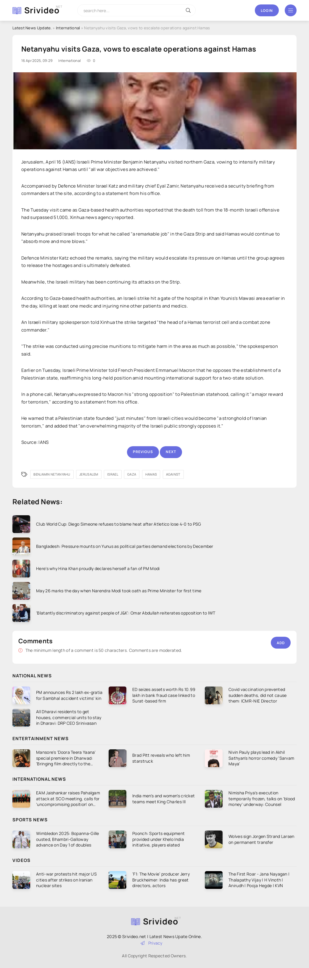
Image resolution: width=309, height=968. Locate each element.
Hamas (151, 474)
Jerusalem (88, 474)
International (68, 28)
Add (281, 642)
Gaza (131, 474)
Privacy (151, 943)
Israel (112, 474)
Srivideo (41, 10)
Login (267, 10)
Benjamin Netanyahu (51, 474)
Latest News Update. (32, 28)
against (173, 474)
